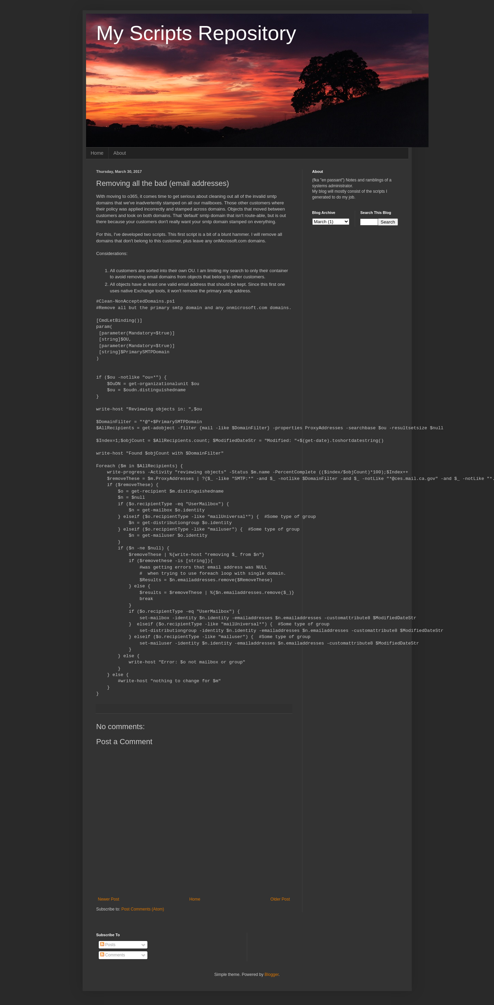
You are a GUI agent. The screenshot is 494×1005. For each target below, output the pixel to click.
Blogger (272, 974)
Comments (112, 955)
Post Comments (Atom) (142, 909)
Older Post (280, 899)
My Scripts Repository (196, 33)
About (119, 153)
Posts (108, 944)
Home (97, 153)
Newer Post (108, 899)
